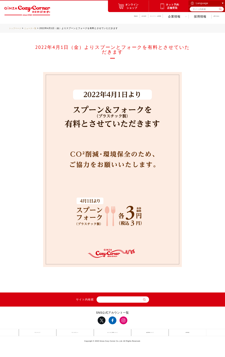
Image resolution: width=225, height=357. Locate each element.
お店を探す (85, 16)
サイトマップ (37, 333)
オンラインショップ (132, 6)
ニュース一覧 (33, 28)
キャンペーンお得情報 (121, 16)
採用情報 (180, 16)
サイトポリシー (75, 333)
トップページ (16, 28)
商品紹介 (61, 16)
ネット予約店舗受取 (172, 6)
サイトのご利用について (112, 333)
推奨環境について (150, 333)
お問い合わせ (206, 16)
